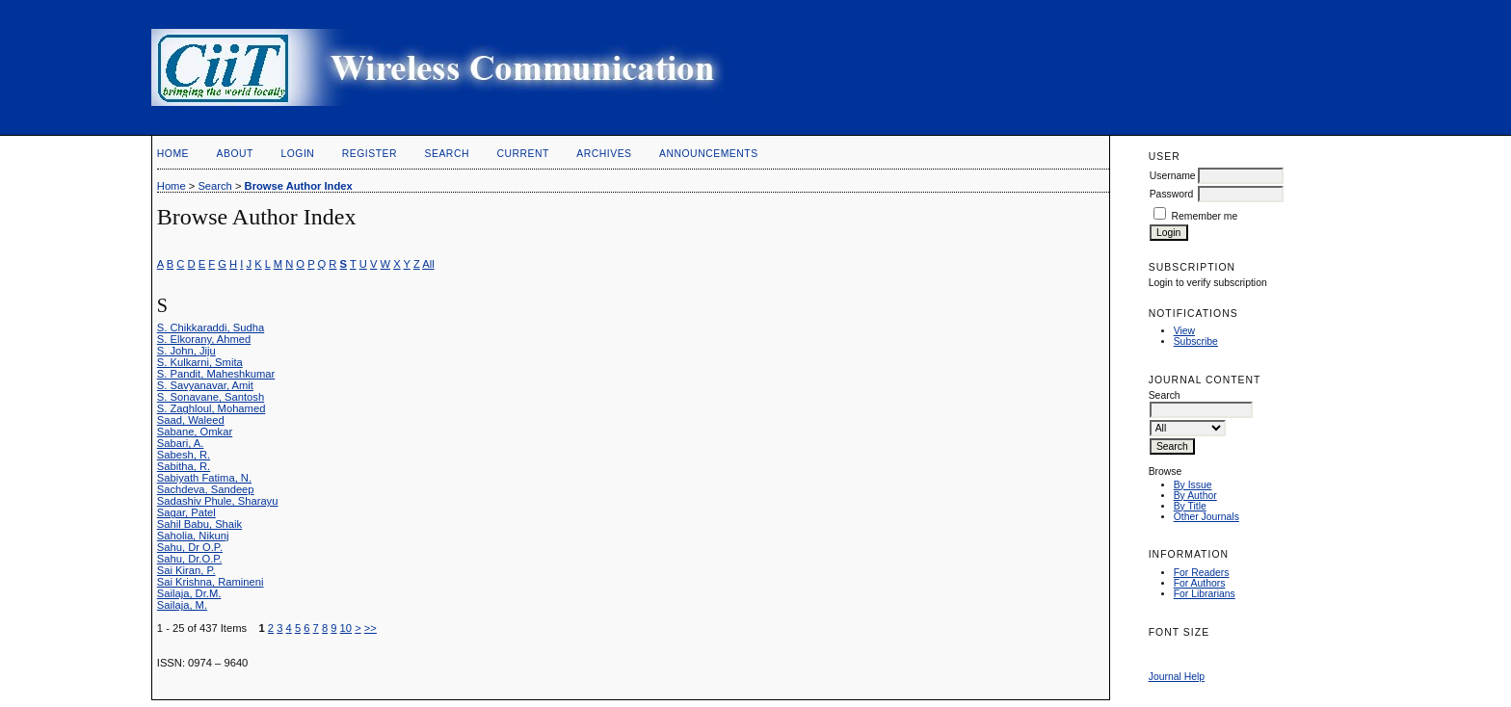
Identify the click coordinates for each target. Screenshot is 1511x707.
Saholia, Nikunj (193, 535)
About (235, 153)
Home (173, 153)
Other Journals (1206, 516)
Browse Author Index (299, 186)
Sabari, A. (180, 443)
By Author (1195, 495)
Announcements (708, 153)
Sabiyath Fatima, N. (204, 478)
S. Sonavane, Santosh (210, 397)
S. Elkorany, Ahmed (204, 339)
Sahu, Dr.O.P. (190, 558)
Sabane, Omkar (194, 431)
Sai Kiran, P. (186, 570)
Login (297, 153)
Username (1173, 175)
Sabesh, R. (183, 454)
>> (370, 628)
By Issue (1193, 485)
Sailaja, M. (182, 605)
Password (1172, 194)
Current (522, 153)
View (1184, 331)
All (428, 264)
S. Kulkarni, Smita (200, 362)
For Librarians (1204, 594)
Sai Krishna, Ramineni (210, 582)
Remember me (1205, 216)
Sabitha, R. (183, 466)
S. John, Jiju (186, 350)
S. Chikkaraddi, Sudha (210, 327)
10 (346, 628)
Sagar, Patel (186, 512)
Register (369, 153)
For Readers (1202, 572)
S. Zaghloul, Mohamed (211, 408)
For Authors (1200, 583)
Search (447, 153)
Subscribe (1196, 341)
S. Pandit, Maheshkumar (216, 374)
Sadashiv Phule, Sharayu (217, 501)
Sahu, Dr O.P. (190, 547)
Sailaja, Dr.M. (189, 593)
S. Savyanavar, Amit (205, 385)
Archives (603, 153)
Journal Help (1177, 676)
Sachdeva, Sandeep (205, 489)
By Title (1190, 506)
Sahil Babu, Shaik (199, 524)
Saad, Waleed (191, 420)
